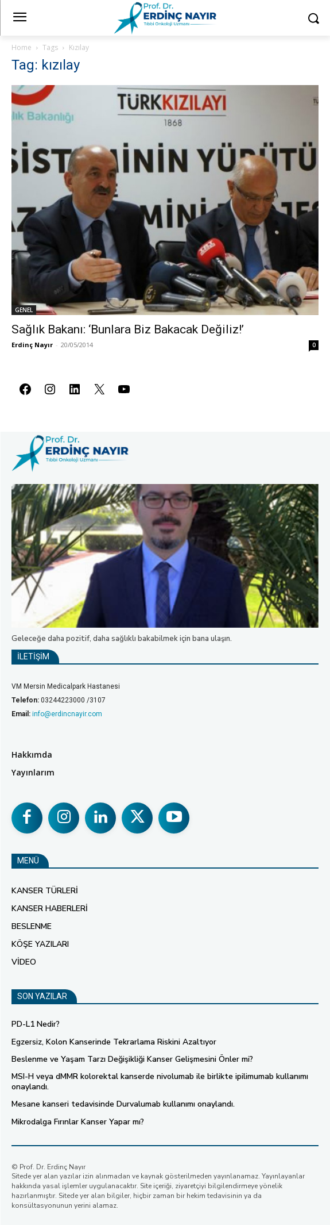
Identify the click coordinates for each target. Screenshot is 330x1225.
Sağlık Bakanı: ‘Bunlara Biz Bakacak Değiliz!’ (127, 329)
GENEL (24, 310)
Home (21, 47)
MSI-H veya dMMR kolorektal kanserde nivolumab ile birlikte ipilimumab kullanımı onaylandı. (159, 1081)
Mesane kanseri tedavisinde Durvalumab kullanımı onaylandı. (123, 1104)
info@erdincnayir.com (67, 714)
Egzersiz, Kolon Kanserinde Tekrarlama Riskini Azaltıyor (113, 1041)
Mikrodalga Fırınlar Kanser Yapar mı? (77, 1121)
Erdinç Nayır (32, 344)
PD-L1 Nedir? (35, 1024)
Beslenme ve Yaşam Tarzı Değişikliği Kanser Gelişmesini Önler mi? (132, 1059)
